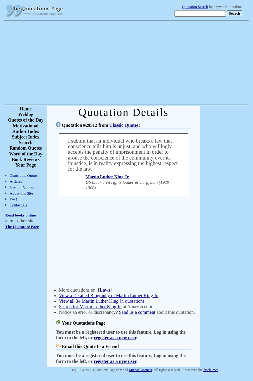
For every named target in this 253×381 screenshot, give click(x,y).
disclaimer (210, 370)
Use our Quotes (22, 187)
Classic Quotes (124, 125)
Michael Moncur (140, 370)
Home (26, 108)
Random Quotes (26, 148)
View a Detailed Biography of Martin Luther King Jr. (108, 295)
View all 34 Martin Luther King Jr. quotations (101, 301)
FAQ (13, 199)
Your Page (25, 164)
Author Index (25, 131)
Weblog (25, 114)
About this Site (21, 193)
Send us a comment (137, 312)
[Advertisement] (147, 62)
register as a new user (115, 337)
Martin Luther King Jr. (107, 176)
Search (26, 142)
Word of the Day (25, 153)
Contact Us (18, 205)
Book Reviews (26, 159)
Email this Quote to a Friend (90, 346)
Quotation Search (195, 7)
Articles (16, 181)
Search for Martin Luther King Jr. (90, 306)
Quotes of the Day (25, 119)
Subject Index (26, 136)
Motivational (26, 125)
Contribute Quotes (24, 175)
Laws (105, 290)
